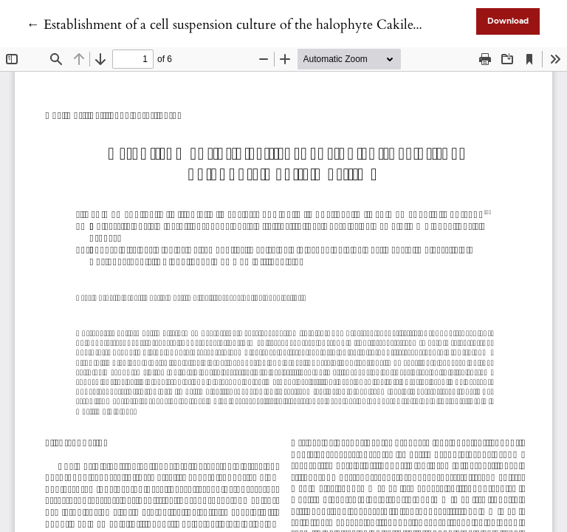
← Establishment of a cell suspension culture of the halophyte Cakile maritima (247, 25)
